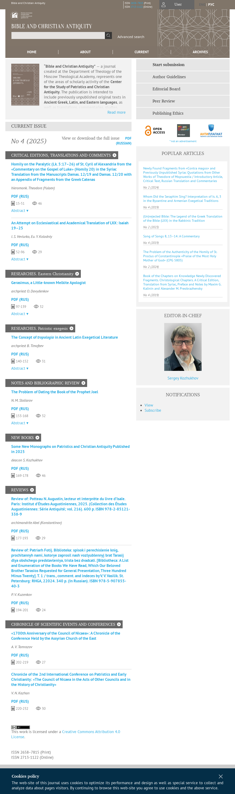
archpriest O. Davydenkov (30, 291)
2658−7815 (137, 3)
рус (211, 4)
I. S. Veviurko (20, 236)
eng (202, 4)
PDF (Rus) (20, 196)
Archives (200, 52)
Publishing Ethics (168, 113)
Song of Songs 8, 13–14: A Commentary (171, 236)
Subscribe (153, 410)
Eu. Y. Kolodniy (41, 236)
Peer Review (164, 101)
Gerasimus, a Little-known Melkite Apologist (48, 282)
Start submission (169, 65)
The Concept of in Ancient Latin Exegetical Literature (64, 337)
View (149, 405)
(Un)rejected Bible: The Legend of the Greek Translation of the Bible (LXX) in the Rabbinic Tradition (182, 218)
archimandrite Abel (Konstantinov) (36, 522)
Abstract (18, 210)
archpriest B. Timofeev (27, 345)
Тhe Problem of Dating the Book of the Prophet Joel (54, 391)
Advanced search (131, 36)
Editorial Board (166, 89)
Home (31, 52)
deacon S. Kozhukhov (27, 460)
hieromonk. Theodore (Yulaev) (33, 188)
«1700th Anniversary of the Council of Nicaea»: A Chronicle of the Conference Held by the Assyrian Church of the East (65, 636)
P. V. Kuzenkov (21, 594)
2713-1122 (137, 6)
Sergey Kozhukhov (182, 378)
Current (142, 52)
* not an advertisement (183, 141)
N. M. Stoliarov (21, 400)
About (85, 52)
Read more (116, 112)
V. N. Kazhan (20, 693)
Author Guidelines (169, 77)
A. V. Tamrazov (21, 646)
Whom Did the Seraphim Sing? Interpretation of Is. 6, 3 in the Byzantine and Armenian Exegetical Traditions (182, 198)
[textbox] (58, 35)
